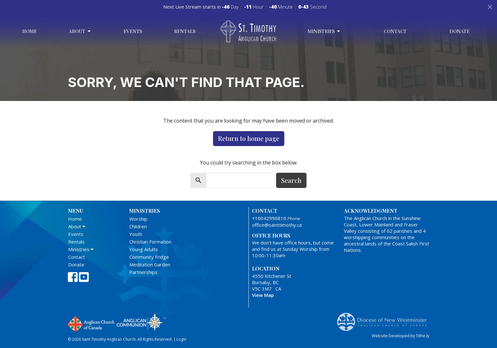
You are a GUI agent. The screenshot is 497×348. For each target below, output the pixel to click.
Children (138, 226)
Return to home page (248, 138)
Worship (138, 219)
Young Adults (143, 249)
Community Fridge (149, 257)
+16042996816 (269, 218)
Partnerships (143, 272)
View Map (263, 295)
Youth (135, 234)
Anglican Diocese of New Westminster (384, 318)
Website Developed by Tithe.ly (400, 335)
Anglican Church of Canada (91, 323)
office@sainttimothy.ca (277, 225)
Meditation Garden (149, 264)
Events (133, 31)
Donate (459, 31)
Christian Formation (150, 241)
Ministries (324, 31)
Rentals (184, 31)
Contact (395, 31)
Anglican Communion (140, 322)
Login (181, 339)
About (80, 31)
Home (29, 31)
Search (291, 180)
